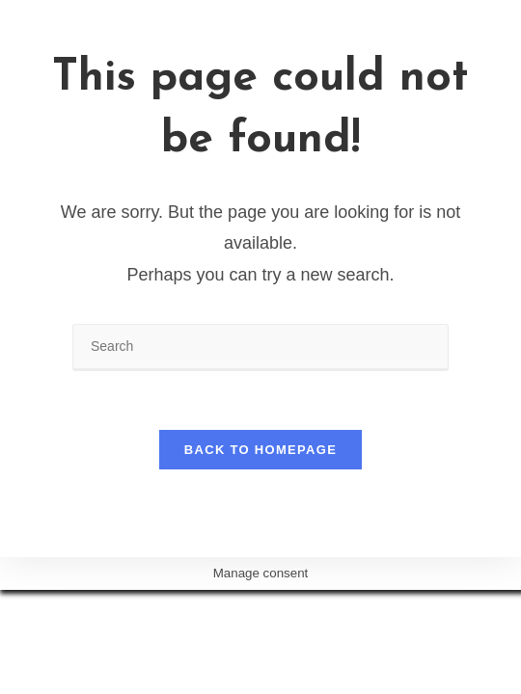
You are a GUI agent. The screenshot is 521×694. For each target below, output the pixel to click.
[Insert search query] (260, 347)
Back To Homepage (260, 449)
